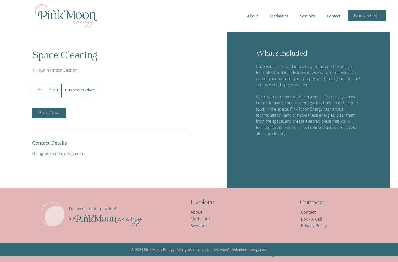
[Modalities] (204, 219)
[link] (49, 113)
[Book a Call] (367, 15)
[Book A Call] (314, 219)
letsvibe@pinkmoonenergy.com (240, 249)
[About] (204, 212)
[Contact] (314, 212)
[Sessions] (204, 226)
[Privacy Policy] (317, 226)
